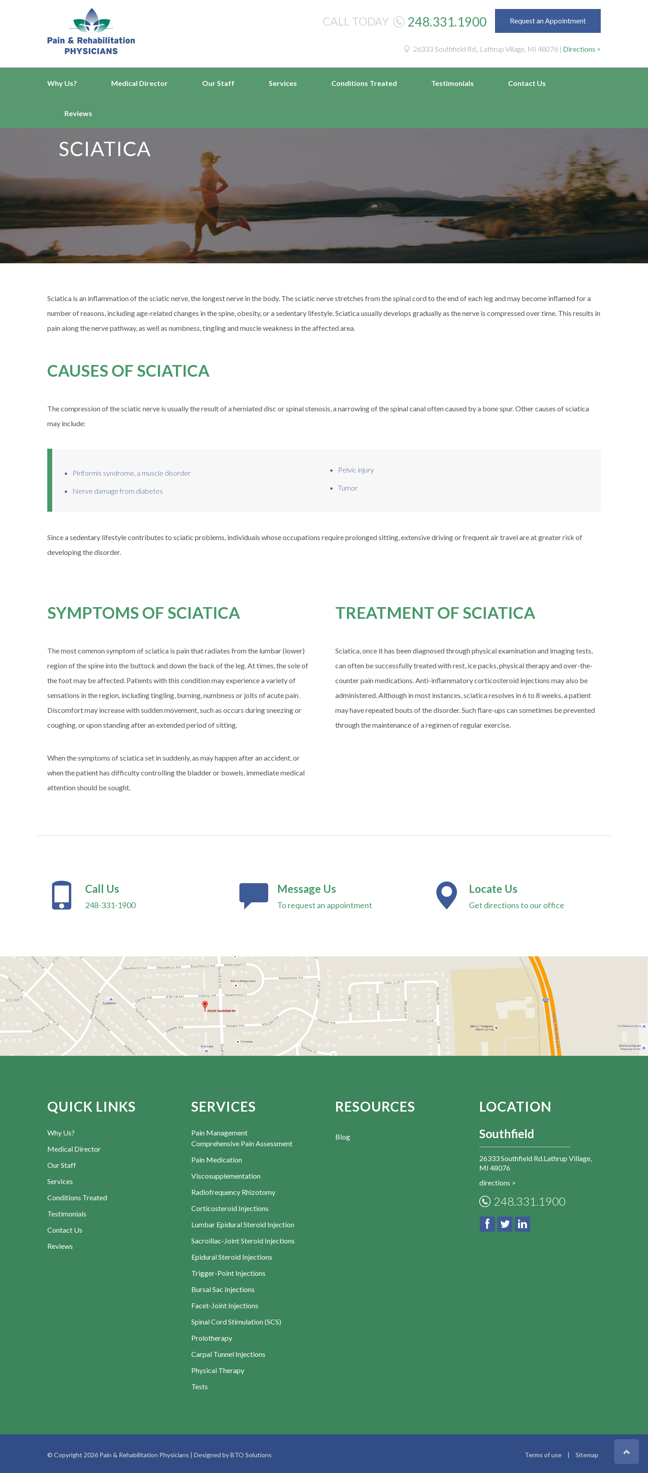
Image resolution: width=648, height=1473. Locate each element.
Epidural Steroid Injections (231, 1254)
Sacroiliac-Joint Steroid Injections (243, 1238)
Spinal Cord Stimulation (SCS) (236, 1319)
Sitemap (587, 1452)
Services (283, 83)
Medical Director (139, 83)
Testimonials (452, 83)
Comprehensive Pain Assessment (241, 1141)
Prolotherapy (211, 1335)
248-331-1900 (132, 895)
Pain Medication (216, 1157)
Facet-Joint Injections (224, 1303)
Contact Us (527, 83)
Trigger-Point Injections (228, 1270)
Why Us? (62, 83)
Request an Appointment (548, 20)
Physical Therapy (217, 1368)
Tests (199, 1384)
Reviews (78, 113)
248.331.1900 (447, 21)
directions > (497, 1180)
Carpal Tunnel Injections (228, 1351)
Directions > (582, 49)
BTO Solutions (251, 1452)
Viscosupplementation (226, 1173)
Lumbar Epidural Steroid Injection (242, 1222)
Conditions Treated (364, 83)
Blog (342, 1134)
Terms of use (543, 1452)
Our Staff (218, 83)
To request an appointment (324, 895)
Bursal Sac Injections (223, 1287)
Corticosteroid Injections (230, 1206)
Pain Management (219, 1130)
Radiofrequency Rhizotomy (233, 1189)
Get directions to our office (516, 895)
